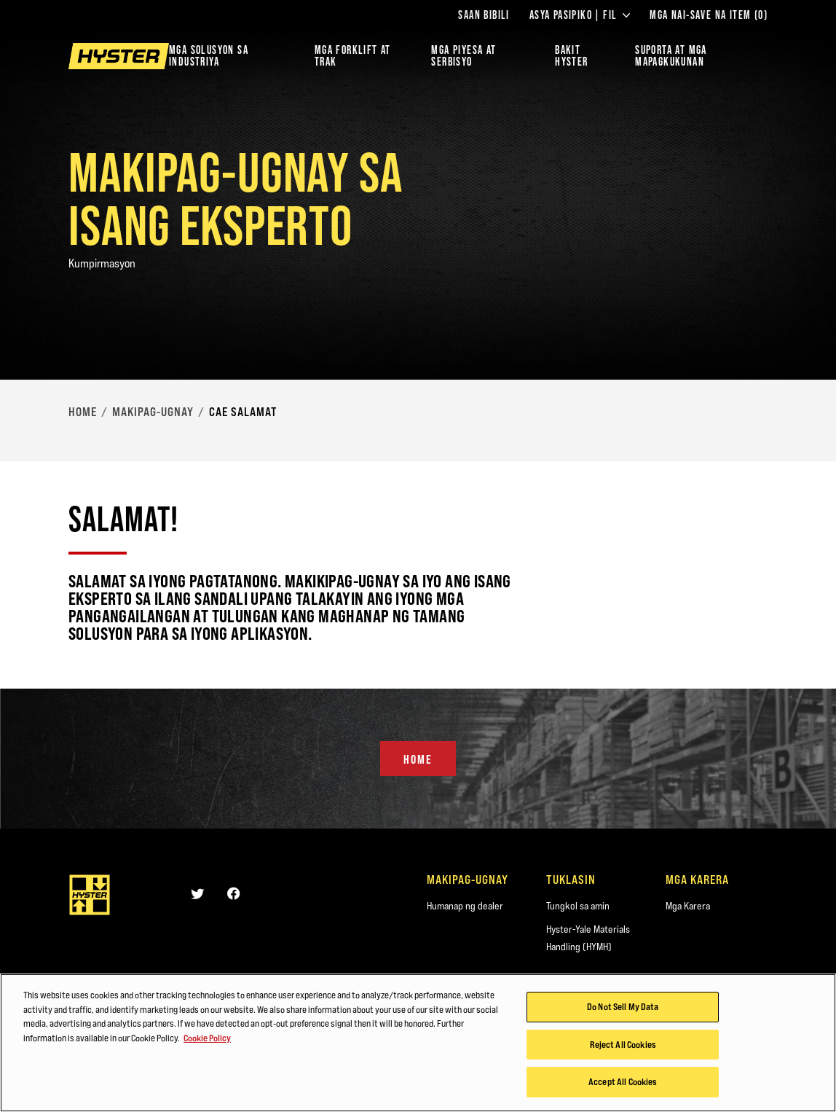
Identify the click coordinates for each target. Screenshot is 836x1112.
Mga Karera (688, 906)
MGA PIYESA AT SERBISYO (463, 55)
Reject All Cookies (623, 1054)
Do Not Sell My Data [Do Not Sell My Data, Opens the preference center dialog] (622, 1016)
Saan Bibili (483, 15)
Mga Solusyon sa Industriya (208, 55)
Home (82, 411)
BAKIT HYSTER (571, 55)
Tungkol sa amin (578, 906)
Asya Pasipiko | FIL (580, 15)
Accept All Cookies (622, 1092)
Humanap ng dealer (465, 906)
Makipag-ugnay (153, 411)
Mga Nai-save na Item (709, 15)
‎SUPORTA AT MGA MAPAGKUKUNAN (671, 55)
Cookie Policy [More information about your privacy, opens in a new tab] (207, 1048)
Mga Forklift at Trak (353, 55)
